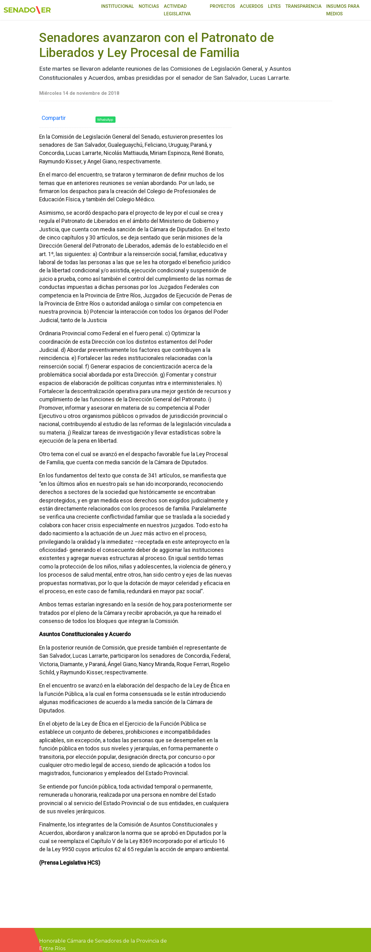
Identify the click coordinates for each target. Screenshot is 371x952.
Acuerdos (251, 6)
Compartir (54, 118)
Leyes (274, 6)
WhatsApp (105, 119)
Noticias (149, 6)
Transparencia (304, 6)
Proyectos (222, 6)
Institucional (117, 6)
